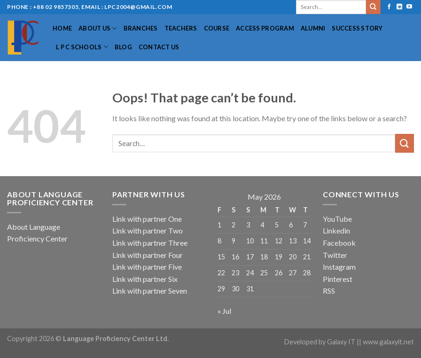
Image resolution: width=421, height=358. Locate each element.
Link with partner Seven (149, 290)
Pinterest (337, 278)
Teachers (180, 28)
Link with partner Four (147, 254)
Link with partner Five (147, 266)
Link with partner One (147, 218)
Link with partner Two (147, 230)
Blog (123, 47)
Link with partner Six (145, 278)
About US (97, 28)
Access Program (265, 28)
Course (217, 28)
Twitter (335, 254)
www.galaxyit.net (388, 342)
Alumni (313, 28)
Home (62, 28)
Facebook (339, 242)
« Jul (224, 310)
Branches (141, 28)
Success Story (357, 28)
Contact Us (159, 47)
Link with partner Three (149, 242)
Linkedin (336, 230)
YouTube (337, 218)
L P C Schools (82, 46)
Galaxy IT (341, 342)
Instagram (339, 266)
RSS (329, 290)
